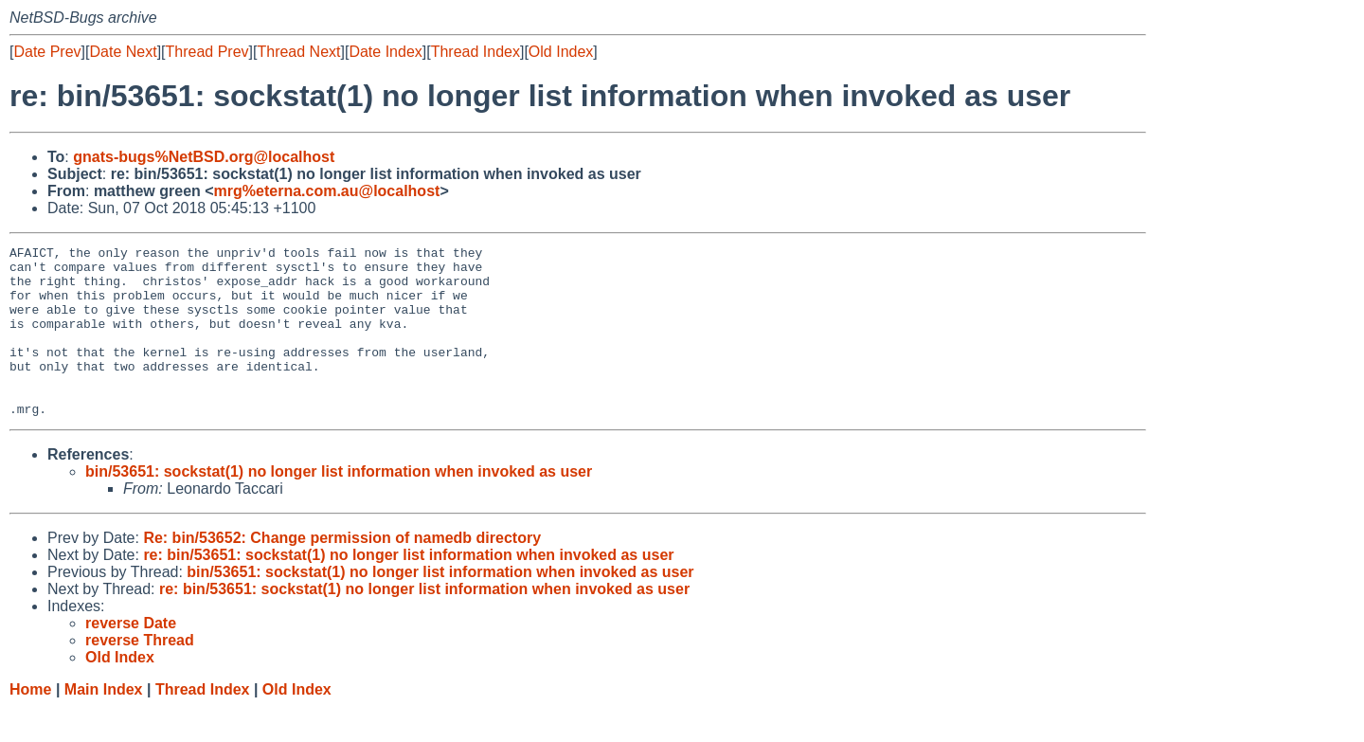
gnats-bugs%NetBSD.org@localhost (203, 157)
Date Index (385, 52)
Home (30, 723)
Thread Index (475, 52)
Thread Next (298, 52)
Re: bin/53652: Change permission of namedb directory (342, 572)
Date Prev (47, 52)
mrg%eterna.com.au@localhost (327, 191)
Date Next (122, 52)
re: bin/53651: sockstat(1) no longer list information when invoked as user (408, 589)
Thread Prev (207, 52)
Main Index (103, 723)
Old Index (561, 52)
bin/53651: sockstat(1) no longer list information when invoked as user (338, 506)
